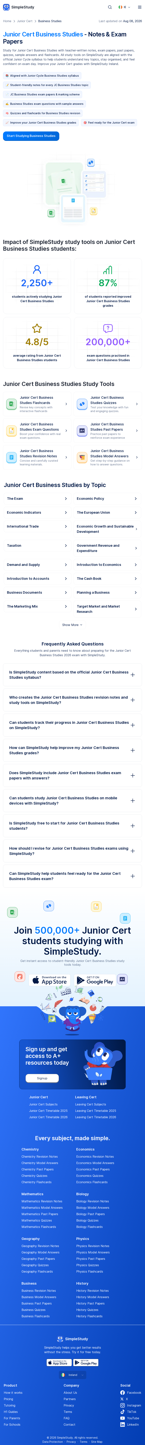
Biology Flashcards (89, 1227)
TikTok (128, 1412)
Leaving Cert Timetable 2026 (95, 1117)
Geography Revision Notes (40, 1246)
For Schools (12, 1424)
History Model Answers (92, 1297)
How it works (13, 1392)
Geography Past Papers (38, 1259)
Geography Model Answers (40, 1252)
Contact (69, 1424)
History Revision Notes (92, 1290)
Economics (85, 1149)
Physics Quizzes (87, 1265)
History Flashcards (89, 1316)
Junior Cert (24, 21)
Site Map (97, 1441)
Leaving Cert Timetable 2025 (95, 1111)
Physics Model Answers (93, 1252)
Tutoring (9, 1405)
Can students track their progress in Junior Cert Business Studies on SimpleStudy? (72, 725)
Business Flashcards (36, 1316)
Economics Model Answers (95, 1163)
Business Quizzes (34, 1310)
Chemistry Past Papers (38, 1169)
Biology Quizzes (87, 1220)
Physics (82, 1239)
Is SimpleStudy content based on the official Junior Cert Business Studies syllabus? (72, 675)
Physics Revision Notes (92, 1246)
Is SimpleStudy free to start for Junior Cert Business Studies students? (72, 826)
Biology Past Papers (90, 1214)
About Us (70, 1392)
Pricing (8, 1399)
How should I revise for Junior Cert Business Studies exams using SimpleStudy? (72, 851)
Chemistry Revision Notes (40, 1156)
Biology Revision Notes (92, 1201)
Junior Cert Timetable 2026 (48, 1117)
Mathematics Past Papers (40, 1214)
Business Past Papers (37, 1303)
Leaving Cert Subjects (90, 1104)
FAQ (66, 1418)
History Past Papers (90, 1303)
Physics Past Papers (90, 1259)
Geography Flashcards (37, 1271)
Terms (68, 1412)
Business (29, 1283)
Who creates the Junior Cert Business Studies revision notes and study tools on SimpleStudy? (72, 700)
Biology (82, 1194)
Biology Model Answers (92, 1207)
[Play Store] (86, 1362)
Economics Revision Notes (95, 1156)
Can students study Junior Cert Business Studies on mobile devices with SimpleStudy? (72, 801)
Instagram (130, 1405)
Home (7, 21)
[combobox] (125, 7)
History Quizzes (87, 1310)
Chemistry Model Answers (40, 1163)
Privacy (69, 1405)
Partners (70, 1399)
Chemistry (30, 1149)
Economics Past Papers (93, 1169)
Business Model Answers (39, 1297)
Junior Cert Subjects (43, 1104)
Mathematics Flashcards (39, 1227)
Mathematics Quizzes (37, 1220)
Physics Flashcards (89, 1271)
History (82, 1283)
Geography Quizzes (35, 1265)
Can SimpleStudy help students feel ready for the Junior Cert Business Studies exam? (72, 876)
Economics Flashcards (92, 1182)
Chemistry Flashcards (37, 1182)
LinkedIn (129, 1424)
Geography (31, 1239)
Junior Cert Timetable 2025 (48, 1111)
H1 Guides (11, 1412)
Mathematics (32, 1194)
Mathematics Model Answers (42, 1207)
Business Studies (50, 21)
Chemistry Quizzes (34, 1176)
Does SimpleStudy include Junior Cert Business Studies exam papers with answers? (72, 775)
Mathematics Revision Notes (42, 1201)
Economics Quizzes (89, 1176)
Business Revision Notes (39, 1290)
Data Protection (52, 1441)
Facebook (130, 1392)
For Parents (12, 1418)
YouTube (129, 1418)
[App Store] (59, 1362)
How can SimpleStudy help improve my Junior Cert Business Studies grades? (72, 750)
